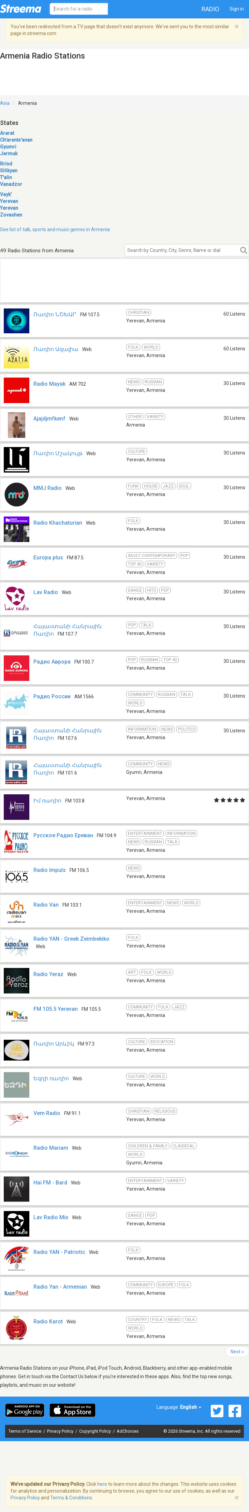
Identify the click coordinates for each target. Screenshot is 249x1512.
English (190, 1407)
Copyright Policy (95, 1431)
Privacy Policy (60, 1431)
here (102, 1484)
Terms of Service (25, 1431)
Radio (210, 9)
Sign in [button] (237, 9)
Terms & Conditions (71, 1497)
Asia (5, 103)
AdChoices (127, 1431)
